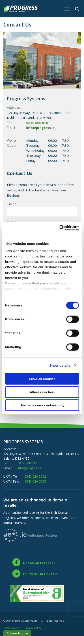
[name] (42, 211)
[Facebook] (34, 561)
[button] (78, 8)
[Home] (23, 8)
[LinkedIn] (35, 572)
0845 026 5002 (35, 476)
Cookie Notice (11, 627)
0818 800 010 (37, 122)
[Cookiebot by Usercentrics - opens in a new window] (60, 228)
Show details (60, 365)
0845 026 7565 (35, 481)
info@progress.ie (40, 127)
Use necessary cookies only (41, 405)
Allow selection (42, 392)
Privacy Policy (33, 627)
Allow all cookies (42, 379)
